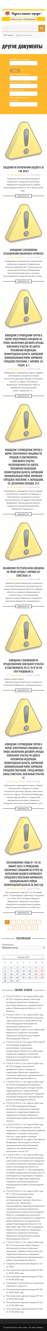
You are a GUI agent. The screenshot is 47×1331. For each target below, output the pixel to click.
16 (11, 974)
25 (24, 977)
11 (24, 971)
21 (42, 974)
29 (5, 981)
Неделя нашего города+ (20, 1327)
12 (30, 971)
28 (42, 977)
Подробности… (23, 196)
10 (17, 971)
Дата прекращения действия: (18, 99)
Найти (15, 70)
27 (36, 977)
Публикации (7, 944)
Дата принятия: (17, 90)
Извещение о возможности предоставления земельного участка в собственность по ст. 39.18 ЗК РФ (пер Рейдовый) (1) (23, 665)
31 (17, 981)
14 (42, 971)
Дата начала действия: (20, 82)
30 (11, 981)
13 (36, 971)
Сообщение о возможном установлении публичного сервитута (23, 251)
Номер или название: (20, 59)
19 (30, 974)
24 (17, 977)
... (29, 927)
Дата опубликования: (20, 74)
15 (5, 974)
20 (36, 974)
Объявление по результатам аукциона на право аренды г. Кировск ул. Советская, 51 (23, 571)
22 (5, 977)
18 (24, 974)
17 (17, 974)
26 (30, 977)
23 (11, 977)
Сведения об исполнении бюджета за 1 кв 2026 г (23, 169)
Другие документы (16, 175)
